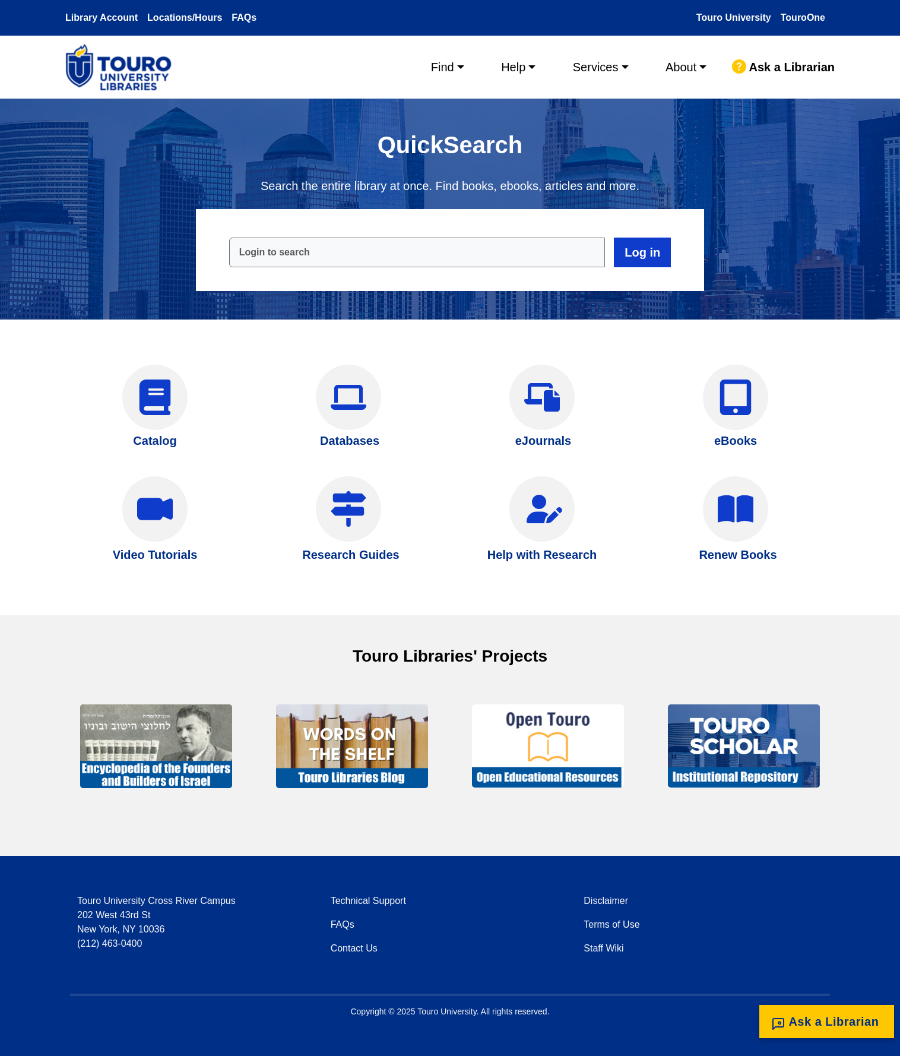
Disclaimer (606, 901)
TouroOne (803, 17)
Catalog (154, 440)
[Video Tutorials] (155, 509)
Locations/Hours (184, 17)
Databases (349, 440)
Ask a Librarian (783, 67)
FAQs (244, 17)
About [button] (681, 67)
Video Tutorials (155, 554)
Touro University (733, 17)
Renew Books (738, 554)
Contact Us (354, 948)
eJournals (543, 440)
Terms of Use (611, 924)
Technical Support (368, 901)
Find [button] (442, 67)
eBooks (735, 440)
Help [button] (513, 67)
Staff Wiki (603, 948)
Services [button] (596, 67)
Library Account (101, 17)
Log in (642, 252)
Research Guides (350, 554)
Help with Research (542, 554)
